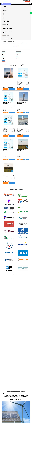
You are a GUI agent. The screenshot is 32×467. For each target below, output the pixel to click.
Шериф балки (5, 32)
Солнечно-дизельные (6, 35)
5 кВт (3, 13)
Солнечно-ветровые (6, 24)
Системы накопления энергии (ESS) (8, 38)
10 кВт (4, 14)
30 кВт (4, 17)
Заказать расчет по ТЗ (13, 65)
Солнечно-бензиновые (6, 36)
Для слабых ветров (5, 20)
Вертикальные (5, 10)
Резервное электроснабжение (7, 31)
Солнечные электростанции (7, 25)
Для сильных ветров (6, 21)
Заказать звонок (27, 1)
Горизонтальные (5, 9)
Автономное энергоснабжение (7, 28)
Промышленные (5, 7)
